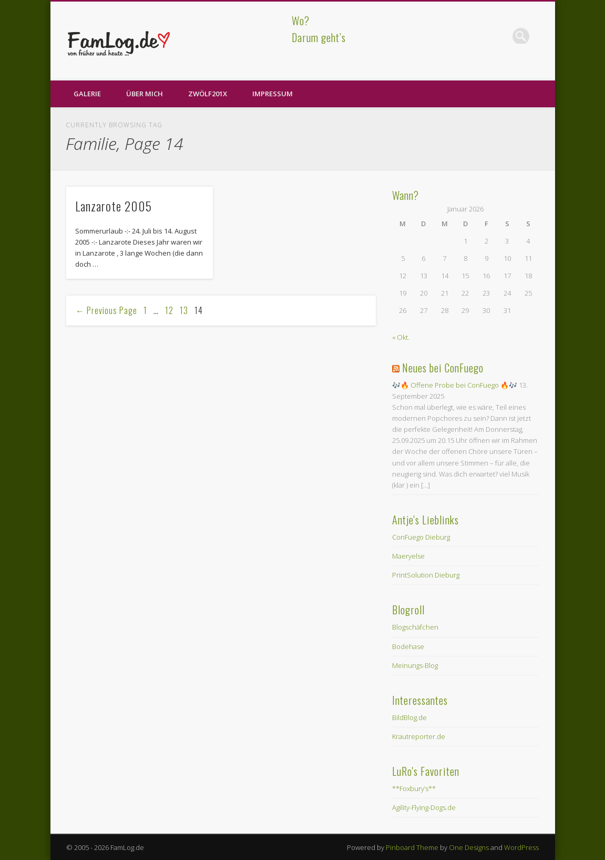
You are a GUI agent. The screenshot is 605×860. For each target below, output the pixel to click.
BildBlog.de (409, 717)
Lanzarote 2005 (113, 205)
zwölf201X (207, 93)
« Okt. (400, 337)
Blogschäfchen (415, 627)
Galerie (87, 93)
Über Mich (144, 93)
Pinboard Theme (412, 847)
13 (184, 310)
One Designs (469, 847)
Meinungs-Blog (415, 665)
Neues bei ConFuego (443, 368)
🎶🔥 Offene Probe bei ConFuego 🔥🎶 (454, 385)
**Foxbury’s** (414, 788)
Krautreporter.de (418, 736)
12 (169, 310)
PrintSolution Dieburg (425, 575)
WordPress (521, 847)
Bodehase (408, 646)
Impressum (272, 93)
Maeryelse (408, 556)
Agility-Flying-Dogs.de (424, 807)
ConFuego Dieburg (421, 537)
